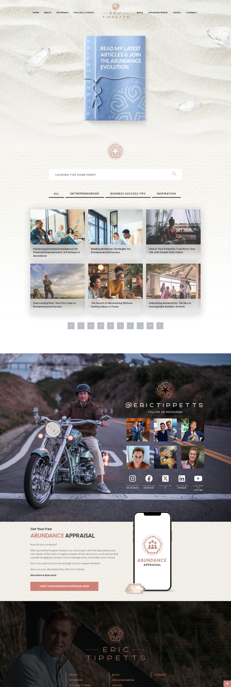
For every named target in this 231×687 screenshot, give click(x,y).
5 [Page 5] (120, 326)
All (56, 193)
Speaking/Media (158, 12)
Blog (140, 12)
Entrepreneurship (84, 193)
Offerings (62, 12)
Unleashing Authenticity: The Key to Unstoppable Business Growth (170, 304)
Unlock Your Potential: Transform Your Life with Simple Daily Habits (172, 250)
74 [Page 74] (150, 326)
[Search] (175, 174)
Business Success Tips (128, 193)
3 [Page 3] (100, 326)
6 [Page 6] (130, 326)
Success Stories (84, 12)
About (48, 12)
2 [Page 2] (90, 326)
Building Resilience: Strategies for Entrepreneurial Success (111, 250)
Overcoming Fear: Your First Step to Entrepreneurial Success (54, 304)
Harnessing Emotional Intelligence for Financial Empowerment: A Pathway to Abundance (56, 252)
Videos (177, 12)
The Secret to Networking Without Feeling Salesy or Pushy (112, 304)
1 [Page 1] (80, 326)
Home (36, 12)
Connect (191, 12)
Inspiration (166, 193)
